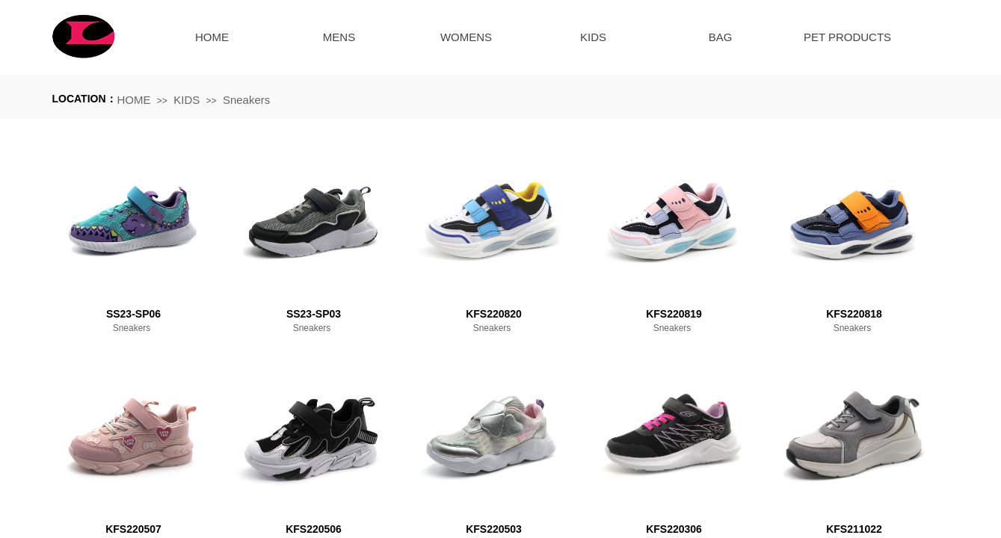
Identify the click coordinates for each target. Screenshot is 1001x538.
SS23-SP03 (313, 314)
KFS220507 (133, 529)
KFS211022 (854, 529)
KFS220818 (854, 314)
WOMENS (466, 37)
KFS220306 (674, 529)
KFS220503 (494, 529)
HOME (212, 37)
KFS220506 (314, 529)
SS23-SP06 (133, 314)
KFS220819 (674, 314)
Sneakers (246, 99)
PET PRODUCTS (847, 37)
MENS (339, 37)
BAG (721, 37)
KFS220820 (494, 314)
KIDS (593, 37)
